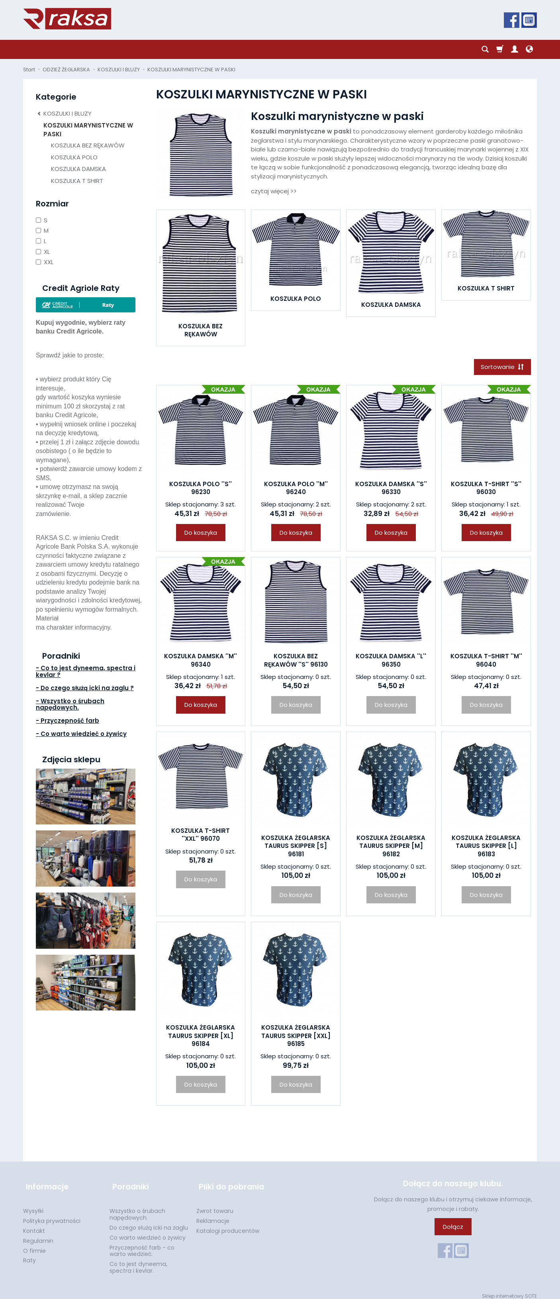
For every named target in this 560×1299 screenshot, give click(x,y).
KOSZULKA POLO (295, 298)
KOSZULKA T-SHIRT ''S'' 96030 (486, 489)
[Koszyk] (499, 49)
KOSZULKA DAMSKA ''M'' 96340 (200, 661)
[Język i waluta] (529, 49)
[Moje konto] (514, 49)
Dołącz (453, 1228)
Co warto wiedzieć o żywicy (148, 1232)
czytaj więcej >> (274, 191)
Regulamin (38, 1236)
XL (43, 251)
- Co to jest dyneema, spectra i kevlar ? (85, 671)
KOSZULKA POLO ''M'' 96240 (296, 489)
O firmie (34, 1246)
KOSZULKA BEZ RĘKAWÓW (200, 330)
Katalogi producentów (227, 1226)
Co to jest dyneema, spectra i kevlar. (138, 1262)
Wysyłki (33, 1206)
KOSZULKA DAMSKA (391, 304)
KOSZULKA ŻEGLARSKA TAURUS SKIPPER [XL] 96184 (200, 1037)
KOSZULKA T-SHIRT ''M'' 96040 (486, 661)
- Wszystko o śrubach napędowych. (70, 704)
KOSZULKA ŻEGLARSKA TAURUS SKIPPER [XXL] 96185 (296, 1037)
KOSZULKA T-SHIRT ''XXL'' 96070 (200, 836)
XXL (44, 262)
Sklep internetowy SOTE (509, 1290)
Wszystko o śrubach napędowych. (137, 1209)
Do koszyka (200, 534)
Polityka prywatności (51, 1216)
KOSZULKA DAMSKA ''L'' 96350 (391, 661)
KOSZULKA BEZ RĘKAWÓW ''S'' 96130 (296, 661)
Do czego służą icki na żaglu (149, 1222)
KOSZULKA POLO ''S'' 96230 (200, 489)
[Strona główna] (67, 18)
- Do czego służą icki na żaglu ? (85, 688)
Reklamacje (212, 1216)
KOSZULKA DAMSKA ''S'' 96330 (391, 489)
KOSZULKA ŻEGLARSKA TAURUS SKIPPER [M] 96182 (390, 847)
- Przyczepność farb (67, 720)
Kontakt (34, 1226)
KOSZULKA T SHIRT (486, 288)
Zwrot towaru (214, 1206)
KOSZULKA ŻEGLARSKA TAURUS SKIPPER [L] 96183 (486, 847)
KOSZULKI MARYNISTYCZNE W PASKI (88, 129)
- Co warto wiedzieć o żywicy (81, 734)
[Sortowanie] (501, 367)
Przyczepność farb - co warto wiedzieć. (142, 1245)
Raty (29, 1255)
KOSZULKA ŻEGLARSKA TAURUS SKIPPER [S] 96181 (295, 847)
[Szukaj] (485, 49)
